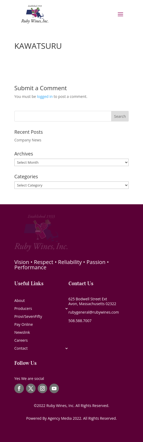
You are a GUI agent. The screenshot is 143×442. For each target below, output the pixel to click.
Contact (21, 348)
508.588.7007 (80, 320)
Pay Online (23, 325)
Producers (23, 309)
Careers (21, 341)
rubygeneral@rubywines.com (93, 312)
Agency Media (60, 418)
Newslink (22, 333)
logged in (45, 96)
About (19, 301)
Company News (27, 139)
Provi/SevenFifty (28, 317)
